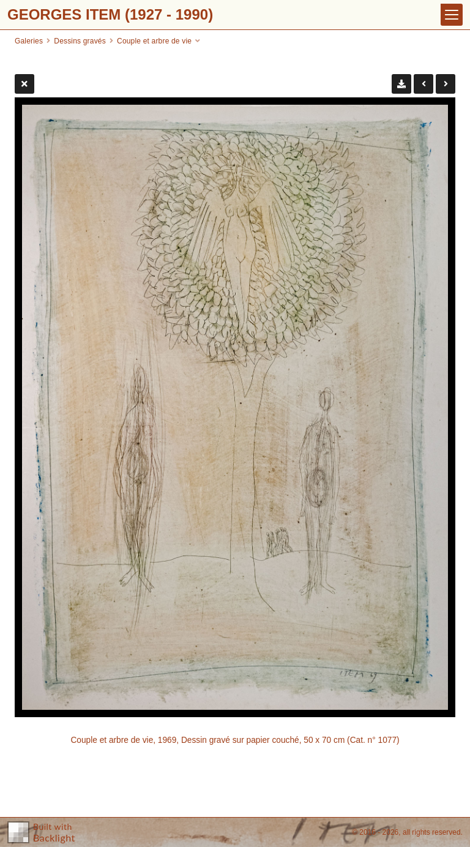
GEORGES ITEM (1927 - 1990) (110, 14)
